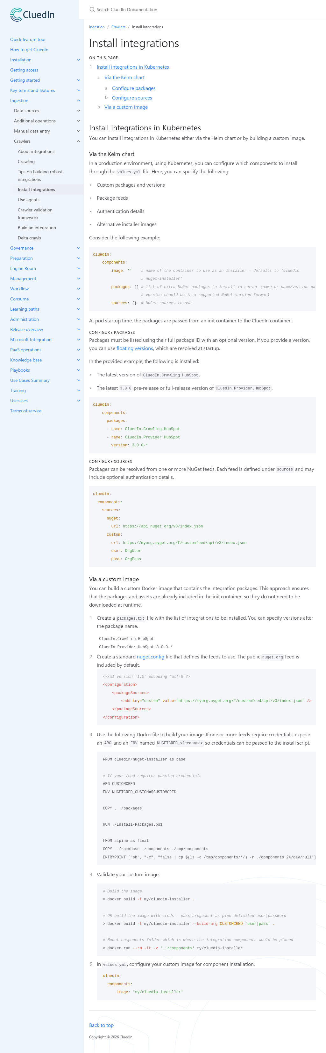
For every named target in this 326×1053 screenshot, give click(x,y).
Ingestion (19, 100)
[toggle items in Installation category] (79, 60)
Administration (24, 319)
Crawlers (22, 141)
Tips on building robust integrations (40, 175)
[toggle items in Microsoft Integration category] (79, 339)
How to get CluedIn (29, 49)
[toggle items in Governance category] (79, 248)
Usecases (19, 400)
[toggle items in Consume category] (79, 299)
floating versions (135, 348)
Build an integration (37, 227)
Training (18, 390)
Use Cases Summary (30, 380)
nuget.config (150, 656)
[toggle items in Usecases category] (79, 401)
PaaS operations (25, 350)
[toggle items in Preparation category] (79, 258)
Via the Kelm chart (124, 77)
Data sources (26, 110)
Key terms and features (32, 90)
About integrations (36, 151)
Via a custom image (126, 106)
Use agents (28, 199)
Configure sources (132, 97)
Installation (21, 60)
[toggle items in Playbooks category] (79, 370)
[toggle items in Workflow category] (79, 289)
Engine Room (23, 268)
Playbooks (20, 370)
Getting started (25, 80)
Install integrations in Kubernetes (133, 66)
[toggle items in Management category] (79, 278)
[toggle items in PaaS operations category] (79, 350)
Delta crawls (29, 238)
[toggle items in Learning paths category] (79, 309)
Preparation (21, 258)
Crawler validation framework (35, 213)
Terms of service (25, 411)
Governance (21, 248)
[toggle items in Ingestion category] (79, 100)
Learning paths (24, 309)
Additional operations (35, 121)
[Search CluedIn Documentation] (164, 9)
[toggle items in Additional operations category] (79, 121)
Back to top (101, 1025)
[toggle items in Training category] (79, 390)
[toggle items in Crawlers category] (79, 141)
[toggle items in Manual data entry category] (79, 131)
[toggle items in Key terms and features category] (79, 90)
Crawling (26, 161)
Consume (19, 299)
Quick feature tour (28, 39)
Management (23, 278)
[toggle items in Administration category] (79, 319)
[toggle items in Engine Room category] (79, 268)
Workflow (19, 289)
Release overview (26, 329)
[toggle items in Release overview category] (79, 329)
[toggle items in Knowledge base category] (79, 360)
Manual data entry (32, 131)
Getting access (24, 70)
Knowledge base (26, 360)
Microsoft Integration (31, 339)
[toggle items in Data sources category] (79, 111)
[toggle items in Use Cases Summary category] (79, 380)
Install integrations (36, 189)
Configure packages (134, 88)
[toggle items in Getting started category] (79, 80)
